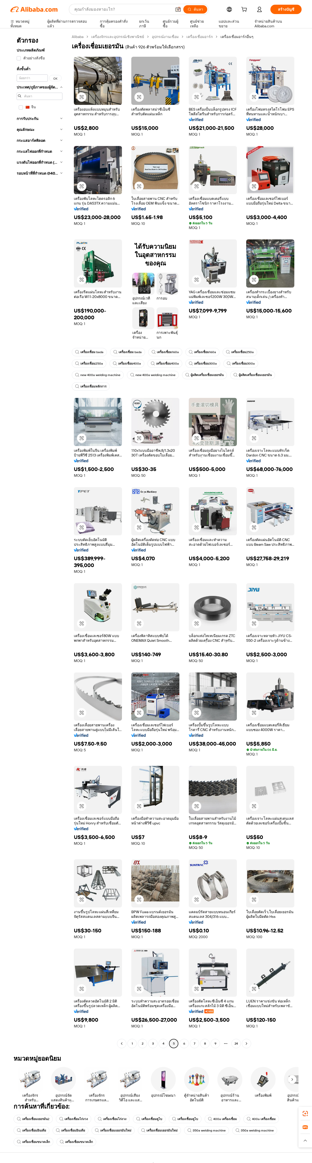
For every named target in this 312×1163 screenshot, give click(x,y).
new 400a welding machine (97, 375)
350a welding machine (206, 1130)
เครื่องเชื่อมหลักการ (90, 386)
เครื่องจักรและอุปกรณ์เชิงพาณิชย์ (117, 37)
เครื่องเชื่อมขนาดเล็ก (33, 1142)
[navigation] (40, 540)
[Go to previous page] (121, 1043)
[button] (178, 9)
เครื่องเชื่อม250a (240, 352)
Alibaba (77, 37)
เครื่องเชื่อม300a (203, 363)
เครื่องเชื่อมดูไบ (149, 1119)
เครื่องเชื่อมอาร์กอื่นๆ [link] (237, 37)
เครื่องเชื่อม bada (89, 352)
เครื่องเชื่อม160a (165, 352)
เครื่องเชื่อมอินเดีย (31, 1130)
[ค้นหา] (195, 9)
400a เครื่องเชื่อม (222, 1119)
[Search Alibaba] (122, 9)
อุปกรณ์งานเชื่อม (165, 37)
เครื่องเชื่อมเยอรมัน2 (33, 1119)
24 (236, 1043)
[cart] (245, 10)
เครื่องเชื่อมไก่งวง (73, 1119)
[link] (305, 1113)
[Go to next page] (246, 1043)
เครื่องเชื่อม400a (127, 363)
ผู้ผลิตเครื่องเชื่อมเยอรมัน (204, 375)
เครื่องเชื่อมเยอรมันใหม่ (113, 1130)
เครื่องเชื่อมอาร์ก (199, 37)
